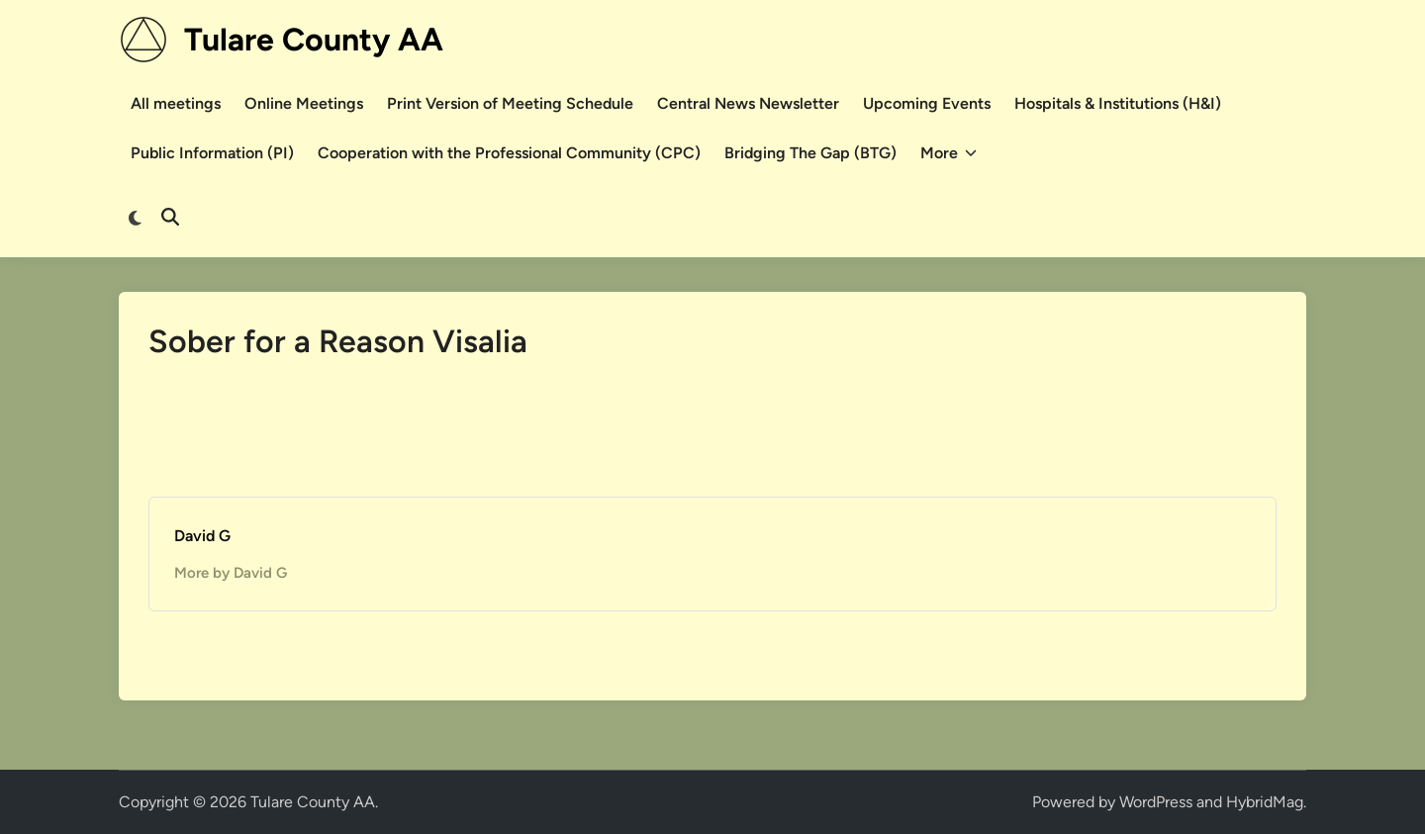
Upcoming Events (927, 103)
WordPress (1155, 801)
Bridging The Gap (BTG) (810, 152)
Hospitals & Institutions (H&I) (1117, 103)
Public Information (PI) (212, 152)
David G (202, 535)
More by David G (230, 573)
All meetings (176, 103)
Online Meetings (303, 103)
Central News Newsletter (748, 103)
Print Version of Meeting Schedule (510, 103)
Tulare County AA (313, 39)
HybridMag (1264, 801)
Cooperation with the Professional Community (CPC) (509, 152)
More (948, 153)
